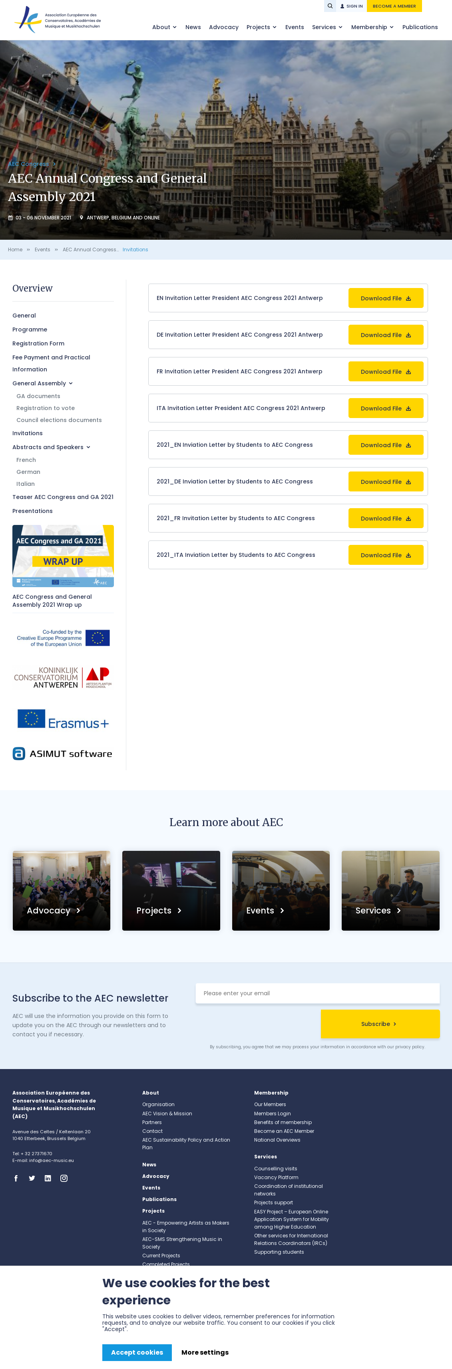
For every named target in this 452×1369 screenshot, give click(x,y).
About (162, 27)
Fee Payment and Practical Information (51, 363)
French (26, 460)
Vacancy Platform (276, 1177)
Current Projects (161, 1255)
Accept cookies (137, 1352)
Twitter (34, 1178)
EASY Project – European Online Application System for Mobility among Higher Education (291, 1219)
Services (325, 27)
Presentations (32, 511)
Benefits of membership (283, 1122)
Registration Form (38, 343)
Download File (381, 298)
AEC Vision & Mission (167, 1113)
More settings (205, 1352)
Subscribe (375, 1024)
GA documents (38, 396)
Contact (152, 1131)
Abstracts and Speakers (48, 447)
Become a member (394, 6)
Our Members (270, 1104)
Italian (25, 484)
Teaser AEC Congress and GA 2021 (62, 497)
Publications (420, 27)
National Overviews (277, 1139)
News (193, 27)
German (28, 472)
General (24, 316)
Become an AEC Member (284, 1131)
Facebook (18, 1178)
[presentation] (256, 1025)
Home (15, 249)
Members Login (272, 1113)
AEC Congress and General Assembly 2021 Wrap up (52, 601)
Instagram (66, 1178)
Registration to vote (45, 408)
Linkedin (50, 1178)
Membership (370, 27)
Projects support (273, 1202)
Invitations (135, 249)
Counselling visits (275, 1168)
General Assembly (39, 383)
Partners (152, 1122)
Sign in (354, 6)
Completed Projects (166, 1264)
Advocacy (224, 27)
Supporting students (279, 1252)
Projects (259, 27)
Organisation (158, 1104)
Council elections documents (59, 420)
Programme (29, 329)
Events (294, 27)
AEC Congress (29, 164)
